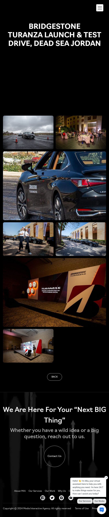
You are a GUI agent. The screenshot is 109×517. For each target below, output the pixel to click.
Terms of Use (82, 508)
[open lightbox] (28, 132)
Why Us (62, 491)
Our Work (50, 491)
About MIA (20, 491)
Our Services (35, 491)
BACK (55, 377)
